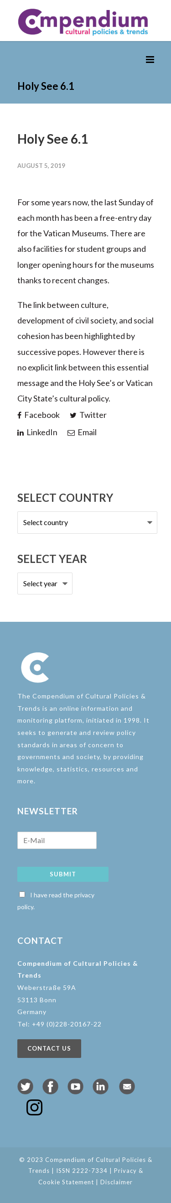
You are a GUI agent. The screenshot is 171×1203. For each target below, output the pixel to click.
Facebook (38, 415)
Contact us (49, 1048)
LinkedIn (37, 432)
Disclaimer (116, 1182)
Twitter (88, 415)
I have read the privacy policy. (55, 901)
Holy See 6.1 (52, 138)
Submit (63, 874)
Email (82, 432)
